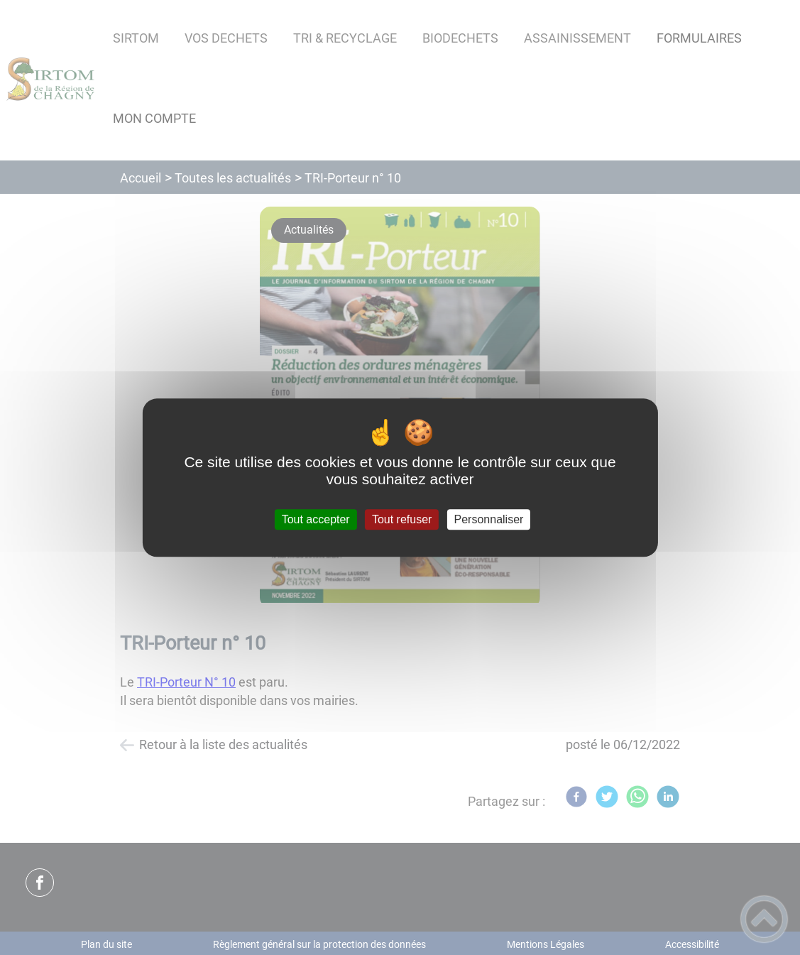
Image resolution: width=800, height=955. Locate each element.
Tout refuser (402, 519)
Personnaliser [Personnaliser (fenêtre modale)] (489, 519)
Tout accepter (316, 519)
